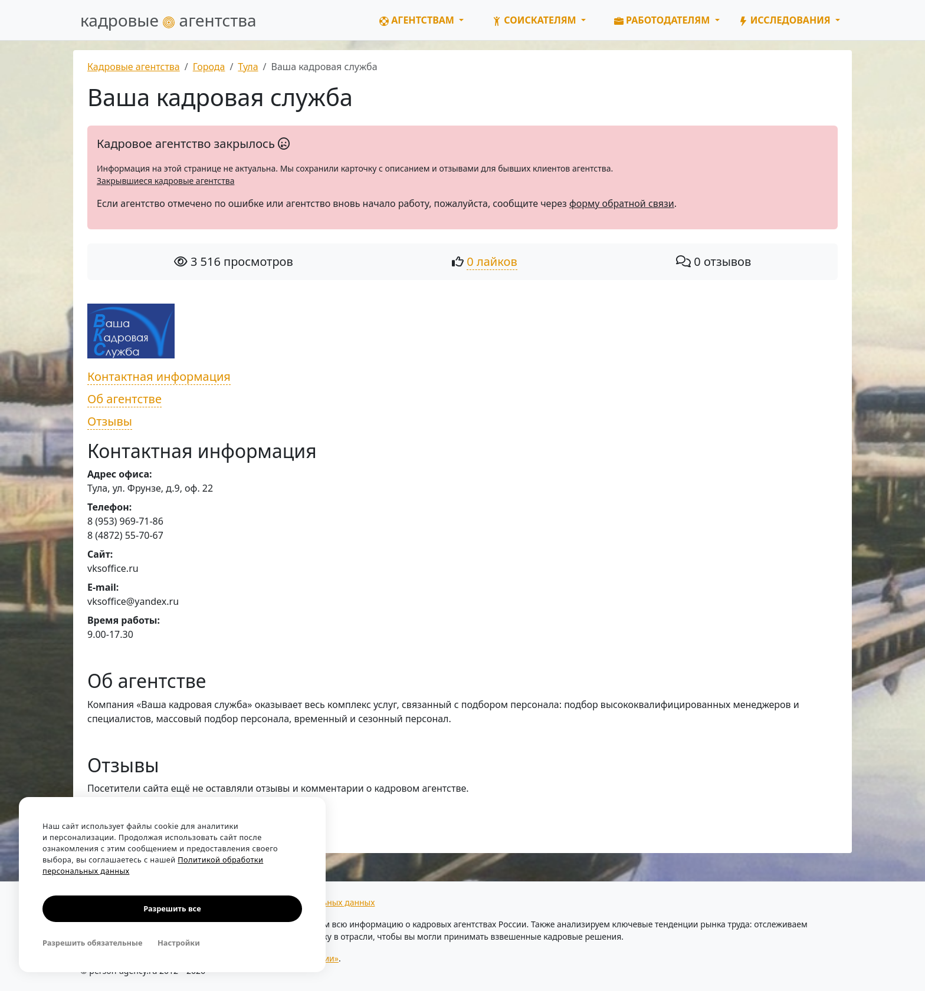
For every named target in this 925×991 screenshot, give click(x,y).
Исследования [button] (786, 20)
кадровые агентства (168, 20)
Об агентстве (124, 399)
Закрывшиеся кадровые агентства (165, 180)
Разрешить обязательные (92, 942)
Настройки (179, 942)
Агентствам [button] (418, 20)
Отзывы (109, 421)
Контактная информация (159, 376)
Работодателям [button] (663, 20)
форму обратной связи (621, 203)
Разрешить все (172, 908)
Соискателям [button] (535, 20)
